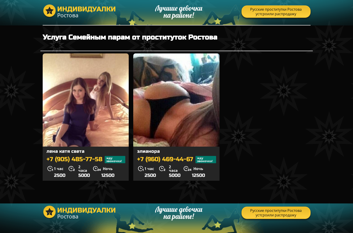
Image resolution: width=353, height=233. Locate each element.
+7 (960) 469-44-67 (176, 159)
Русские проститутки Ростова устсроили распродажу (276, 11)
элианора (148, 151)
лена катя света (65, 151)
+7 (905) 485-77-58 (86, 159)
